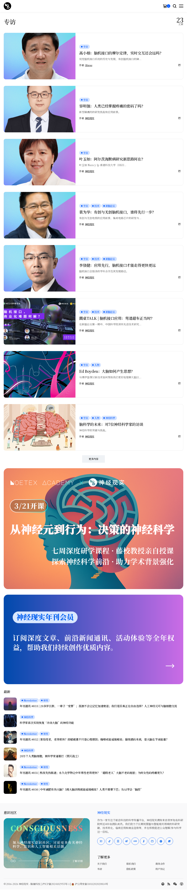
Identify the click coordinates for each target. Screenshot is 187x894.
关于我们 (102, 863)
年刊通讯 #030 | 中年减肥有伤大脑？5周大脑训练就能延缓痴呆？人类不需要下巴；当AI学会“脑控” (81, 789)
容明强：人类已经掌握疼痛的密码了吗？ (112, 106)
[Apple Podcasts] (181, 884)
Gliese (88, 65)
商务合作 (160, 863)
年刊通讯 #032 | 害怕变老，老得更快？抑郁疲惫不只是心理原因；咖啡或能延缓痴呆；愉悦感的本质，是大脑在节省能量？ (94, 739)
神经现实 (89, 118)
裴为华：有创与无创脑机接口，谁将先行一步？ (117, 212)
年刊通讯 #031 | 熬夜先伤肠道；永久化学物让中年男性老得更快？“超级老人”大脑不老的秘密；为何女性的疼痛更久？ (92, 772)
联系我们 (131, 863)
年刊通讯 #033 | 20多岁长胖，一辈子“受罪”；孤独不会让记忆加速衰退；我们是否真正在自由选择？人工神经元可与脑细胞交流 (98, 706)
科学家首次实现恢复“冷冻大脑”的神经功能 (47, 722)
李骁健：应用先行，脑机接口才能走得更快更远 (117, 265)
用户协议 (160, 869)
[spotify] (162, 884)
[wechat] (175, 884)
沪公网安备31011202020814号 (90, 884)
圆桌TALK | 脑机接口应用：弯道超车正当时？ (116, 318)
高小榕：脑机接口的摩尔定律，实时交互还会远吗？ (121, 53)
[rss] (168, 884)
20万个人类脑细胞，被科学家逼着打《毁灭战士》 (50, 756)
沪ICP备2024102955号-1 (56, 884)
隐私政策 (131, 869)
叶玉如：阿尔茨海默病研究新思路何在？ (112, 159)
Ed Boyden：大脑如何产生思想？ (106, 371)
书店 (99, 869)
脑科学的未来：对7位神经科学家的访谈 (111, 424)
